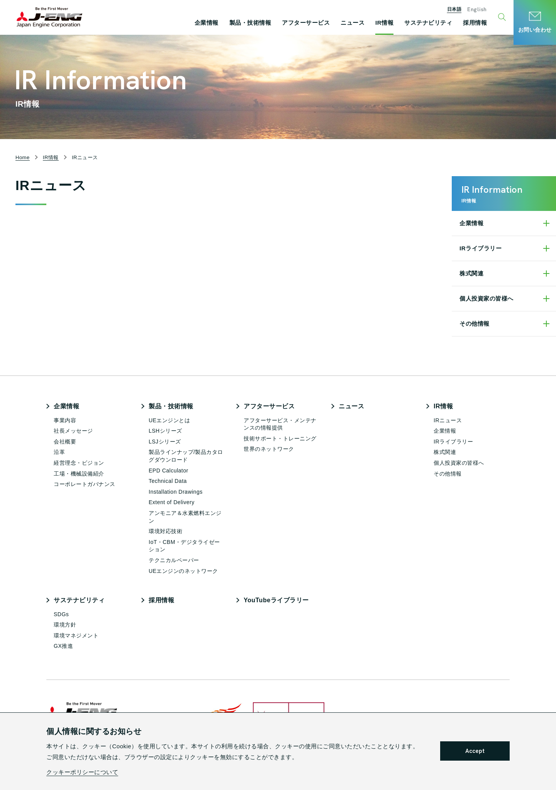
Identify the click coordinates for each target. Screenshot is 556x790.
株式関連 (471, 273)
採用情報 (161, 600)
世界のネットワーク (269, 449)
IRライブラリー (480, 248)
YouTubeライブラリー (276, 600)
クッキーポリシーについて (82, 772)
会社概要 (65, 441)
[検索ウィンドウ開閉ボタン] (503, 17)
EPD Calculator (168, 470)
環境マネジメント (76, 635)
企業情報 (471, 223)
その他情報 (474, 323)
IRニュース (448, 420)
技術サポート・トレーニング (280, 438)
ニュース (351, 406)
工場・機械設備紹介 (79, 474)
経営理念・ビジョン (79, 463)
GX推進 (63, 646)
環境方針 (65, 625)
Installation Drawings (176, 492)
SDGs (61, 614)
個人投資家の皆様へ (486, 298)
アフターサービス (269, 406)
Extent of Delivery (172, 502)
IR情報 (443, 406)
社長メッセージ (73, 431)
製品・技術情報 (171, 406)
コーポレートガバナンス (84, 484)
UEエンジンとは (169, 420)
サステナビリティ (79, 600)
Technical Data (168, 481)
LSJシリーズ (165, 441)
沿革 (59, 452)
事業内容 (65, 420)
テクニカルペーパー (174, 560)
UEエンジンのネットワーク (183, 571)
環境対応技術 (165, 531)
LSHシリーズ (165, 431)
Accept (475, 751)
